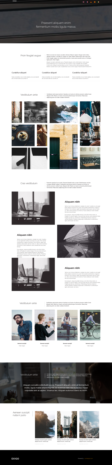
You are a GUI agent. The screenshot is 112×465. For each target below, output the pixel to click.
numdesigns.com (88, 458)
